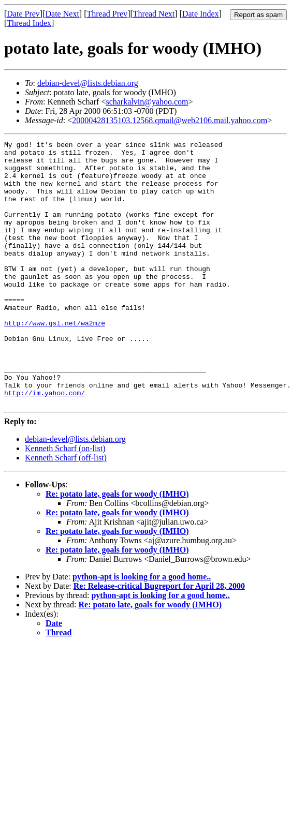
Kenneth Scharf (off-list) (66, 510)
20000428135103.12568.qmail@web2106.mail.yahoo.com (169, 120)
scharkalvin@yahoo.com (147, 101)
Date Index (200, 13)
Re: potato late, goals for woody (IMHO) (117, 546)
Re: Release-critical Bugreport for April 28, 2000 (159, 638)
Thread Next (153, 13)
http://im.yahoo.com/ (44, 444)
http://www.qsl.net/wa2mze (54, 360)
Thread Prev (106, 13)
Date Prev (23, 13)
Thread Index (29, 23)
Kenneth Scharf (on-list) (65, 501)
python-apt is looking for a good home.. (141, 629)
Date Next (62, 13)
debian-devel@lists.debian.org (87, 83)
